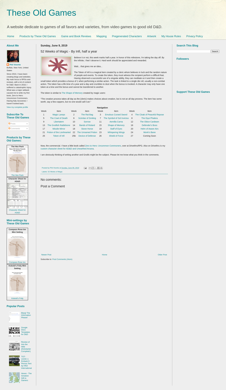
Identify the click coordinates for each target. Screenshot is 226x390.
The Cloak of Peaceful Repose (149, 114)
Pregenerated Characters (127, 36)
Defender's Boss (149, 125)
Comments (14, 128)
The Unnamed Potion (87, 132)
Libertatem (59, 122)
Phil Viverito (15, 65)
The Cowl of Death (59, 118)
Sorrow (87, 122)
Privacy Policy (194, 36)
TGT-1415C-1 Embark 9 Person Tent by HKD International (26, 362)
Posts (12, 124)
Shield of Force (116, 136)
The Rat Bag (87, 114)
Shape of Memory (116, 125)
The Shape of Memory (72, 93)
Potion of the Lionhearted (59, 132)
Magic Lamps (59, 114)
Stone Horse (87, 129)
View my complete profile (17, 107)
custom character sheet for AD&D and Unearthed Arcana (67, 149)
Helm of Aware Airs (149, 129)
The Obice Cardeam (149, 122)
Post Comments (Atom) (62, 259)
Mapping (101, 36)
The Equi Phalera (149, 118)
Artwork (151, 36)
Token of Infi (59, 136)
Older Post (162, 255)
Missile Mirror (59, 129)
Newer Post (46, 255)
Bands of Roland (87, 125)
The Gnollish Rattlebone (58, 125)
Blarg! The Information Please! (26, 315)
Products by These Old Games (37, 36)
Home (10, 36)
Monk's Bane (149, 132)
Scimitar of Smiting (87, 118)
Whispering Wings (116, 132)
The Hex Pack (17, 175)
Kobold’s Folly (17, 298)
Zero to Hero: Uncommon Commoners (103, 146)
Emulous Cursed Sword (116, 114)
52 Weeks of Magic (55, 172)
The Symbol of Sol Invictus (116, 118)
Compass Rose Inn (17, 262)
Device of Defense (87, 136)
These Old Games (41, 12)
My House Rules (171, 36)
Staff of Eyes (116, 129)
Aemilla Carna (116, 122)
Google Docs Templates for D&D (25, 331)
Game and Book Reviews (76, 36)
